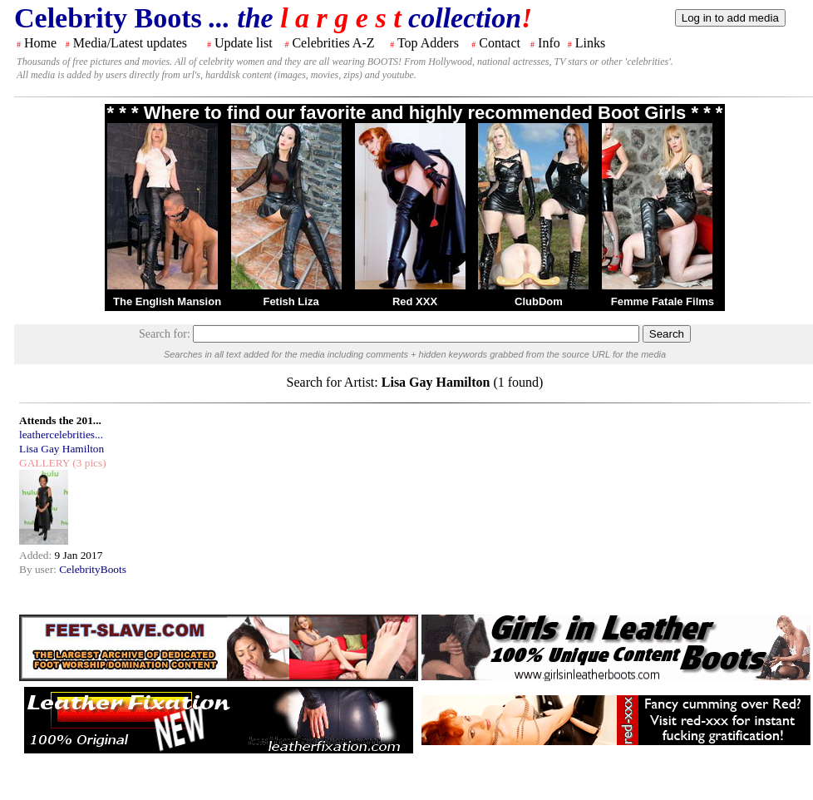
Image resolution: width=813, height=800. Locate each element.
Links (590, 43)
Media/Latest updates (130, 43)
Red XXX (414, 301)
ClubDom (539, 301)
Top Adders (428, 43)
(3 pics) (88, 463)
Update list (243, 43)
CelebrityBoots (92, 569)
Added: (37, 555)
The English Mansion (167, 301)
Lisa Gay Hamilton (61, 448)
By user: (39, 569)
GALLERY (44, 463)
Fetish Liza (290, 301)
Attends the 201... (60, 420)
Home (40, 43)
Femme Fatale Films (662, 301)
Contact (499, 43)
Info (549, 43)
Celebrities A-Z (333, 43)
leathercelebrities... (61, 434)
